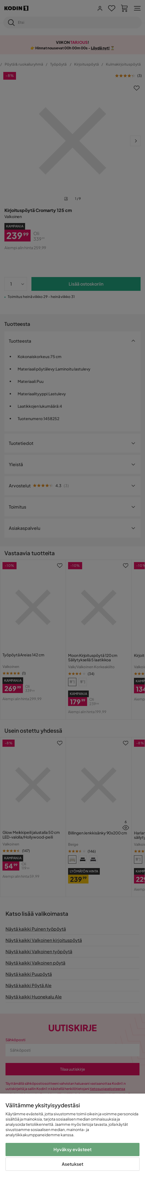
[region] (72, 1136)
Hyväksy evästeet (72, 1149)
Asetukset (72, 1164)
